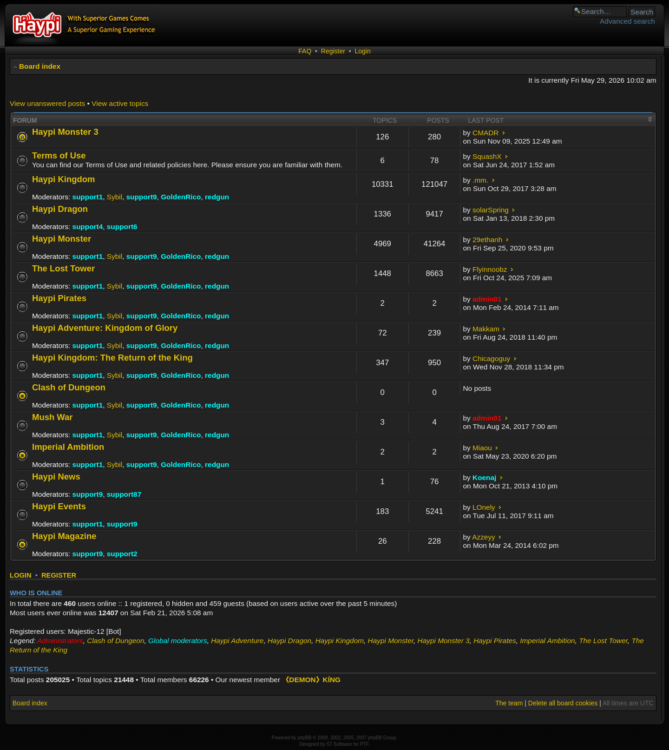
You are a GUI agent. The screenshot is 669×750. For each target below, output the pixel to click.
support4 (87, 226)
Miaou (482, 448)
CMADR (485, 133)
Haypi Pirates (59, 298)
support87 (124, 494)
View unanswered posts (47, 103)
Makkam (485, 329)
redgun (217, 197)
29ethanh (487, 239)
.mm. (480, 180)
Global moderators (177, 641)
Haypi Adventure (237, 641)
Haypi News (56, 476)
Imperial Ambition (68, 447)
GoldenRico (181, 197)
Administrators (60, 641)
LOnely (483, 507)
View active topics (120, 103)
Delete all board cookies (562, 703)
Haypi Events (59, 506)
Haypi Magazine (64, 536)
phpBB (304, 737)
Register (333, 51)
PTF (364, 744)
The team (509, 703)
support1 (87, 197)
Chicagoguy (491, 358)
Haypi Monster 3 (65, 132)
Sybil (114, 197)
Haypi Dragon (60, 209)
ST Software (339, 744)
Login (362, 51)
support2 (122, 554)
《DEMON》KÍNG (311, 680)
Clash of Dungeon (68, 387)
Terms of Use (59, 155)
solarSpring (490, 210)
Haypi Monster (61, 238)
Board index (39, 66)
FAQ (304, 51)
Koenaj (484, 477)
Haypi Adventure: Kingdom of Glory (104, 328)
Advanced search (627, 21)
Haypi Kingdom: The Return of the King (112, 357)
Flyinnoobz (489, 269)
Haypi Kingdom (63, 179)
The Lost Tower (63, 268)
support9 (141, 197)
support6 (122, 226)
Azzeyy (483, 537)
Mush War (52, 417)
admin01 (486, 299)
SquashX (486, 156)
